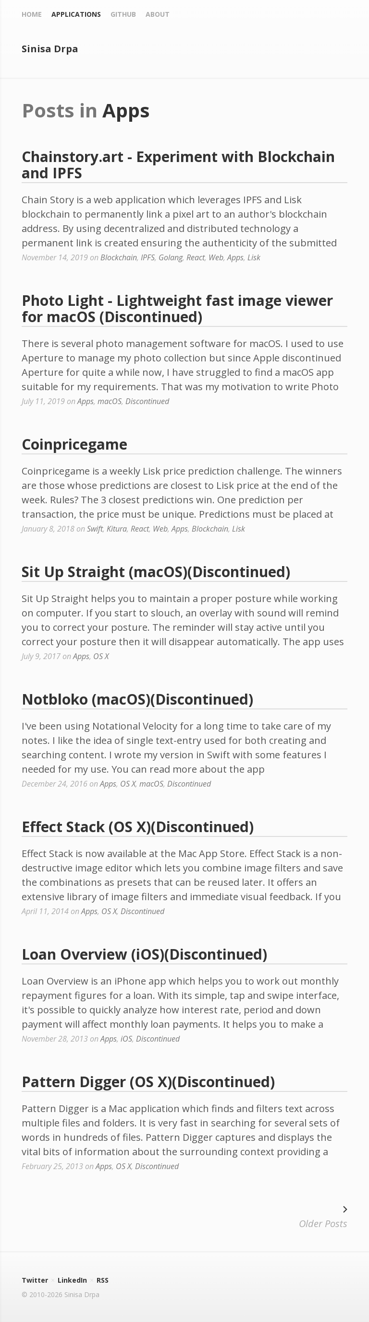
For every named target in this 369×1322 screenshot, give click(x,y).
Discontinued (147, 401)
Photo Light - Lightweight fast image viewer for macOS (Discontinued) (177, 308)
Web (216, 257)
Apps (235, 257)
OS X (101, 656)
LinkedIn (72, 1280)
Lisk (253, 257)
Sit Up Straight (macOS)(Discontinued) (156, 571)
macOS (110, 401)
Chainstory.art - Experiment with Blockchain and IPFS (178, 165)
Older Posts (323, 1216)
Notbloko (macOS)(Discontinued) (137, 699)
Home (32, 14)
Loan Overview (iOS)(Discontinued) (144, 954)
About (158, 14)
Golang (171, 257)
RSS (103, 1280)
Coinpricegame (74, 444)
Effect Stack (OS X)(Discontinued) (138, 826)
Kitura (117, 528)
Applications (76, 14)
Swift (95, 528)
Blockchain (118, 257)
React (195, 257)
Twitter (35, 1280)
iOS (126, 1038)
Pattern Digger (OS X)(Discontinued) (148, 1081)
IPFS (148, 257)
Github (123, 14)
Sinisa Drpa (50, 48)
